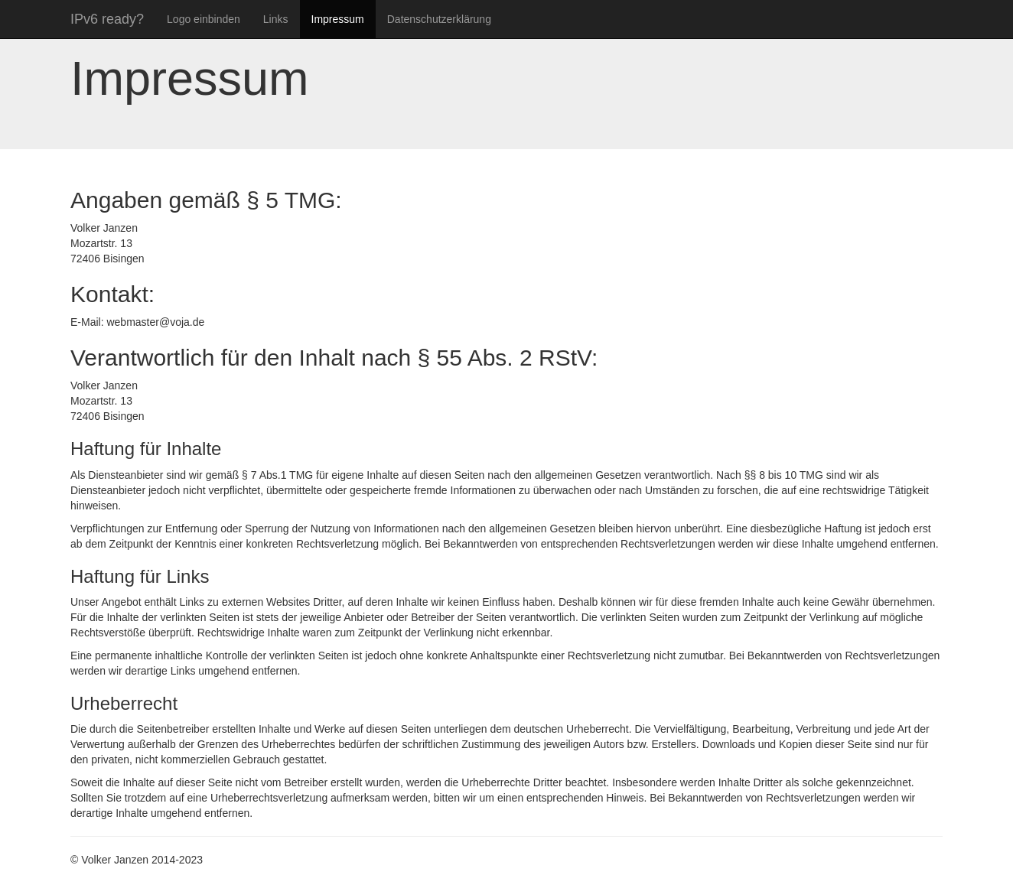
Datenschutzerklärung (439, 19)
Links (275, 19)
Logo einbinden (203, 19)
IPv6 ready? (107, 19)
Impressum (337, 19)
